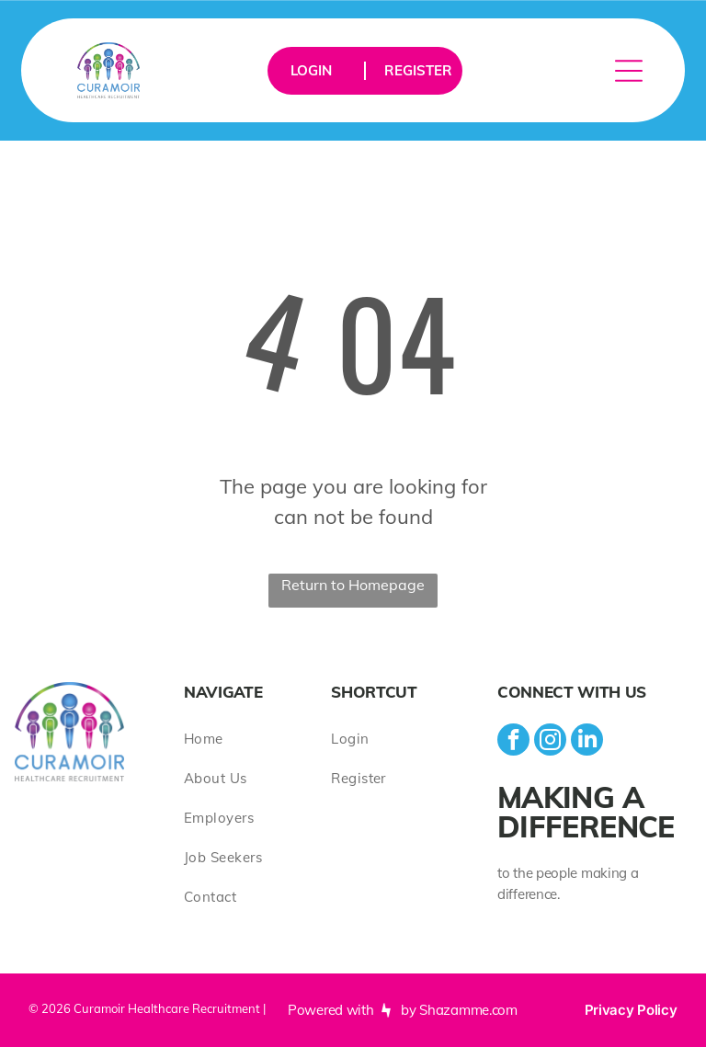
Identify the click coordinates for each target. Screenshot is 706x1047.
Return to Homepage (353, 584)
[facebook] (513, 741)
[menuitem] (257, 738)
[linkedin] (587, 741)
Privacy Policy (631, 1010)
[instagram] (550, 741)
